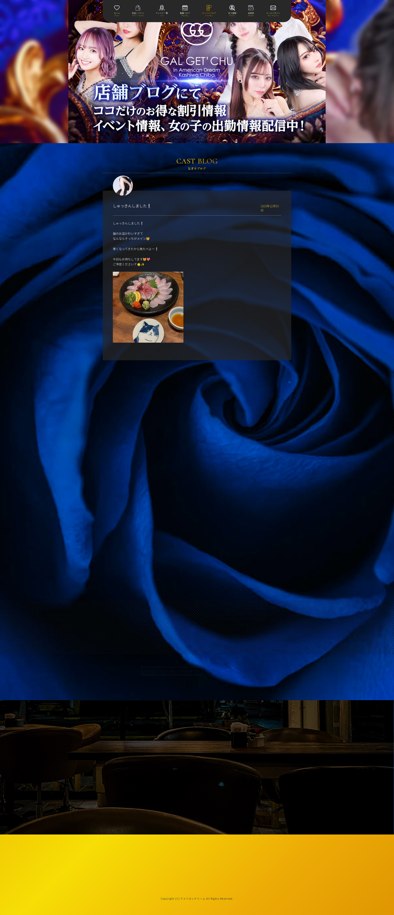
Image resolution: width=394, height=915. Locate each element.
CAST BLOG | (169, 671)
